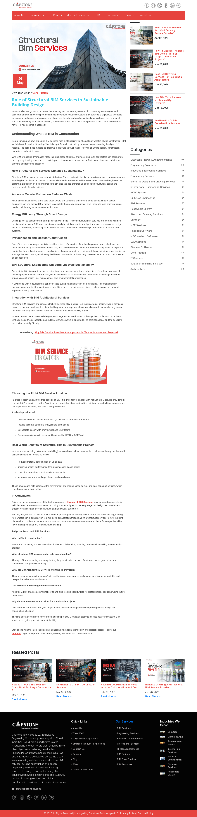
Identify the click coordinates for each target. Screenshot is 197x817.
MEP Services (157, 225)
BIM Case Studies (126, 759)
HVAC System (157, 192)
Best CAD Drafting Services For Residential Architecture (168, 77)
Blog (74, 759)
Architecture (157, 269)
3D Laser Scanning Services (157, 263)
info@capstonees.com (28, 789)
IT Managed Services (127, 749)
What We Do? (78, 734)
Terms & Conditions (82, 770)
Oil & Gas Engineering (157, 197)
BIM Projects (123, 754)
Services (113, 15)
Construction (40, 93)
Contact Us (144, 15)
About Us (19, 15)
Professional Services (128, 744)
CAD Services (157, 241)
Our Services (124, 721)
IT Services (157, 258)
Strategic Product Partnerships (71, 15)
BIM (98, 15)
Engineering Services (157, 176)
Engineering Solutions (157, 165)
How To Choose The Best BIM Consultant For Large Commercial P (32, 688)
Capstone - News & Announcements (157, 159)
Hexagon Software (157, 230)
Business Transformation (129, 739)
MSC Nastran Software (157, 236)
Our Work (157, 219)
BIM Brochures (124, 765)
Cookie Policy (145, 814)
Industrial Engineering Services (157, 170)
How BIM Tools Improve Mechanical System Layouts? (167, 100)
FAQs (74, 765)
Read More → (20, 700)
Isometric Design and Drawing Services (157, 181)
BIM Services (157, 203)
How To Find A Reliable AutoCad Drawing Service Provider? (167, 31)
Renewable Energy (157, 208)
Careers (130, 15)
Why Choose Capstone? (84, 739)
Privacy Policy (128, 814)
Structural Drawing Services (157, 214)
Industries (37, 15)
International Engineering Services (157, 186)
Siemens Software (157, 247)
